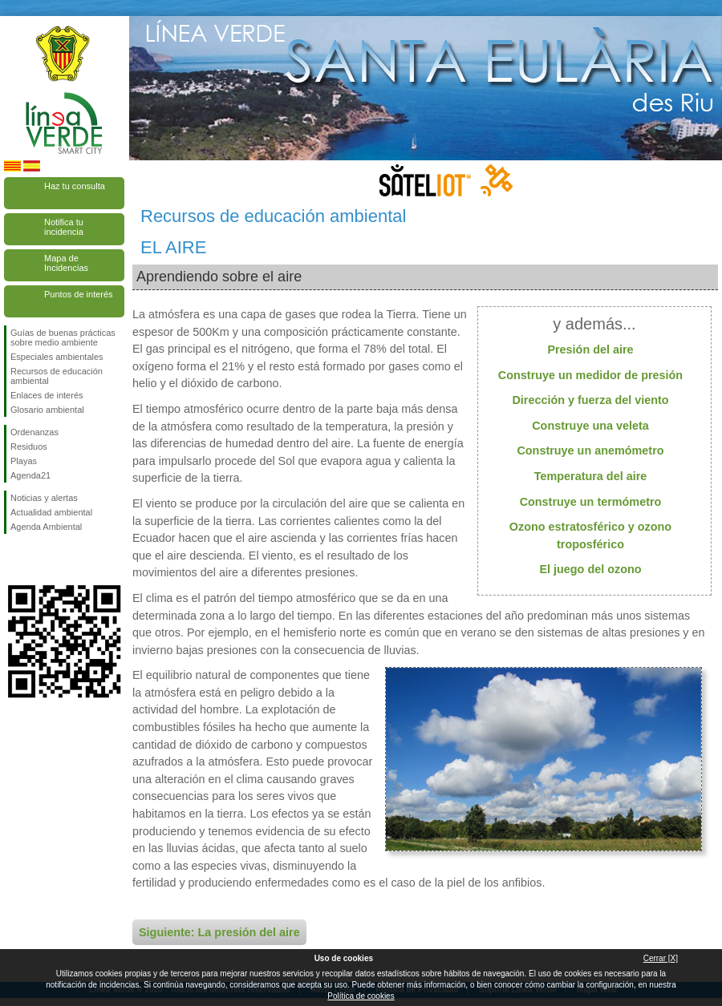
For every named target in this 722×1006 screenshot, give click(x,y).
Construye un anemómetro (590, 450)
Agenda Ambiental (46, 526)
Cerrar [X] (660, 958)
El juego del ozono (590, 569)
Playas (23, 461)
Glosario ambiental (47, 409)
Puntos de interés (78, 294)
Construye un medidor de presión (590, 375)
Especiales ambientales (56, 357)
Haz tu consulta (74, 186)
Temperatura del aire (590, 476)
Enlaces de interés (46, 395)
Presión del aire (590, 349)
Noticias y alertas (44, 498)
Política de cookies (360, 996)
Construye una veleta (590, 425)
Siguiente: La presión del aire (219, 932)
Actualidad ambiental (51, 512)
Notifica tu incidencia (63, 226)
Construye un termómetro (591, 501)
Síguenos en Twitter (40, 559)
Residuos (28, 446)
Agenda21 (30, 475)
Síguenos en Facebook (13, 559)
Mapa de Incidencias (66, 263)
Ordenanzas (34, 432)
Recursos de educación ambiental (56, 376)
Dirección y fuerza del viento (590, 400)
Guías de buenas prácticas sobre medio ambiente (63, 337)
